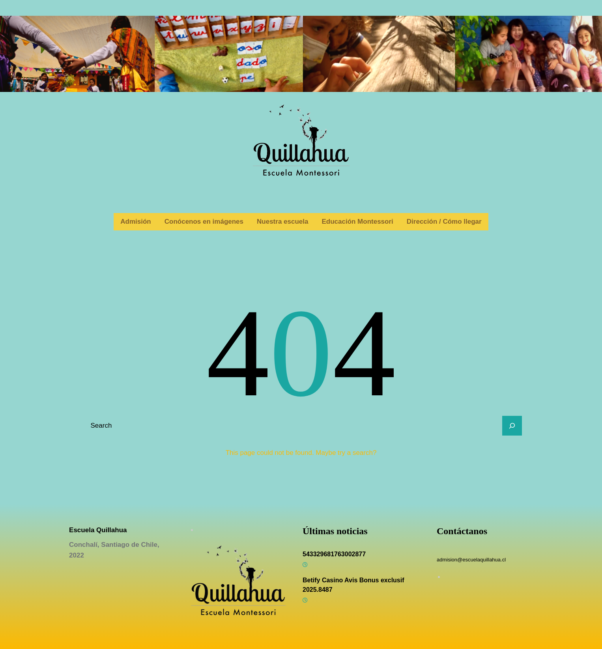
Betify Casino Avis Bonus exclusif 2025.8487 (353, 585)
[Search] (512, 426)
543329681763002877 (334, 554)
